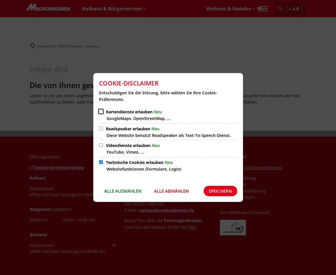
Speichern (220, 191)
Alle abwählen (171, 191)
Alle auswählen (123, 191)
